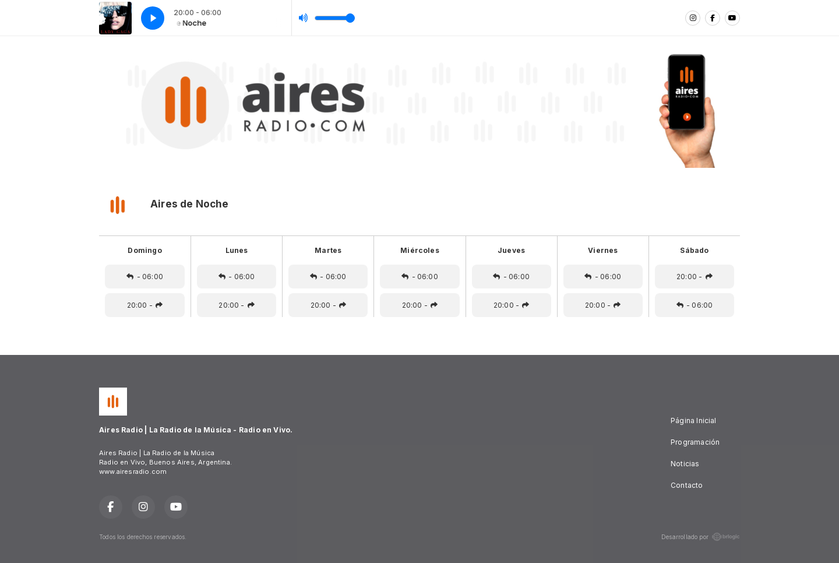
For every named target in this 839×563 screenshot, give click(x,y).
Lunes (236, 250)
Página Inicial (694, 420)
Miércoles (419, 250)
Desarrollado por (700, 537)
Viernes (603, 250)
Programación (695, 442)
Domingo (144, 250)
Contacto (687, 485)
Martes (328, 250)
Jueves (511, 250)
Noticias (685, 463)
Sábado (694, 250)
